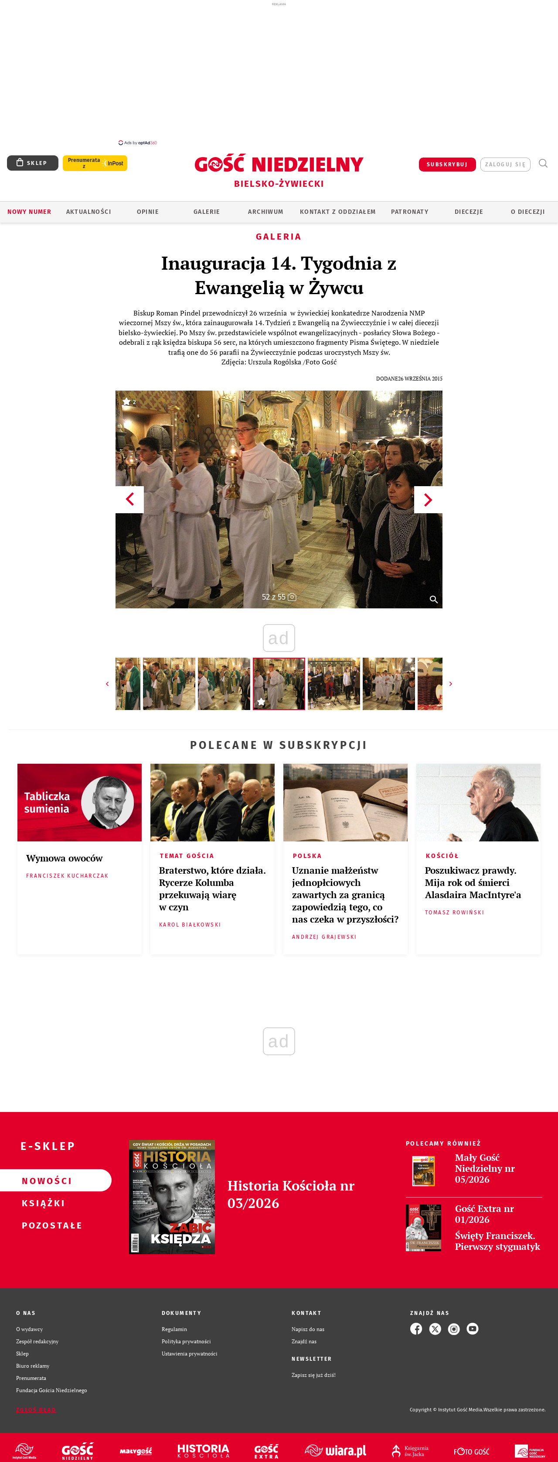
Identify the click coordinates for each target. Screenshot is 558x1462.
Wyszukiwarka (543, 159)
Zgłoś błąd (36, 1405)
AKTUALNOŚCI (88, 207)
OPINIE (148, 207)
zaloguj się (505, 160)
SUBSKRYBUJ (447, 160)
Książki (42, 1198)
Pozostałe (42, 1220)
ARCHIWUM (265, 207)
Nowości (42, 1176)
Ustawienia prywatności (190, 1348)
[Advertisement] (279, 73)
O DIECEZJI (528, 207)
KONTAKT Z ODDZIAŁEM (338, 207)
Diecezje (469, 207)
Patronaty (410, 207)
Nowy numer (29, 207)
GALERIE (207, 207)
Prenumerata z (84, 158)
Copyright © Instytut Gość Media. (446, 1405)
